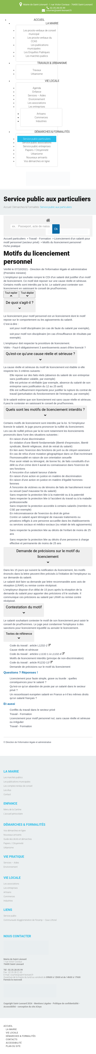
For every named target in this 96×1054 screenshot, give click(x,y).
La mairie (52, 23)
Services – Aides (37, 95)
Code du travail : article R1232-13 (31, 662)
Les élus (7, 790)
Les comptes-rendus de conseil (18, 786)
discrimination (37, 438)
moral (87, 487)
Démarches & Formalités (52, 131)
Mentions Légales (42, 1003)
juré (59, 450)
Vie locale (52, 81)
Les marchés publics (37, 56)
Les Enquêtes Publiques (37, 52)
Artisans (41, 113)
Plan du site (13, 1046)
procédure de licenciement (53, 343)
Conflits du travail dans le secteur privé (32, 709)
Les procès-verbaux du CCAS (39, 39)
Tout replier (11, 294)
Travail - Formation (40, 238)
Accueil (39, 19)
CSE (12, 509)
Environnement (37, 99)
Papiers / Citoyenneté (36, 150)
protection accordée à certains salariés (53, 505)
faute (58, 328)
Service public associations (37, 142)
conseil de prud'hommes (59, 403)
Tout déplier (27, 294)
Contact (7, 794)
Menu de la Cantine (12, 809)
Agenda (37, 88)
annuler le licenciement (64, 627)
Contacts (11, 1039)
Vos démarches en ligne (37, 161)
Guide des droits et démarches (18, 839)
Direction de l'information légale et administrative (28, 742)
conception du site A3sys (30, 1006)
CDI (48, 277)
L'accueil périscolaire (13, 814)
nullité (61, 426)
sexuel (17, 490)
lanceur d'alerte (47, 472)
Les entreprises (37, 106)
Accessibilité (10, 1006)
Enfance (36, 91)
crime (28, 464)
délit (12, 464)
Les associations (37, 103)
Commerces (41, 117)
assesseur (84, 450)
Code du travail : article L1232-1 (30, 645)
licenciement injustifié (34, 627)
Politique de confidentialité (66, 1003)
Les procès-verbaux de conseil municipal (39, 32)
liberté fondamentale (43, 442)
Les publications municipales (37, 47)
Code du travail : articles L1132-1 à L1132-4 (37, 653)
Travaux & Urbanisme (52, 63)
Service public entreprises (37, 146)
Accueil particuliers (15, 238)
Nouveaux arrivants (36, 157)
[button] (20, 305)
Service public (10, 916)
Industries (41, 121)
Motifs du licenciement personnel (62, 242)
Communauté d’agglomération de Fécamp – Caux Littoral (30, 920)
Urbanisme (37, 73)
